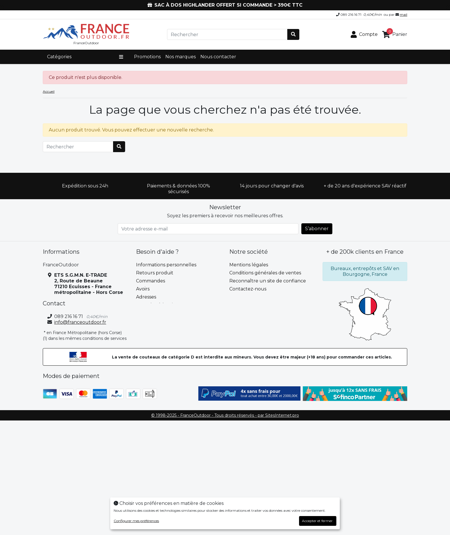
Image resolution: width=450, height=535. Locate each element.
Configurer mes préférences (136, 521)
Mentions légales (248, 265)
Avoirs (143, 289)
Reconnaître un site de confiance (267, 281)
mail (403, 14)
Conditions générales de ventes (265, 273)
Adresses (146, 297)
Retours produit (154, 273)
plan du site (242, 297)
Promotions (147, 56)
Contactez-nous (247, 289)
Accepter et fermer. (317, 521)
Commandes (150, 281)
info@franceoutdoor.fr (80, 322)
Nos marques (180, 56)
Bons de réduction (157, 305)
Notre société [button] (248, 251)
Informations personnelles (166, 265)
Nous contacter (218, 56)
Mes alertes (149, 313)
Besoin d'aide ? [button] (157, 251)
